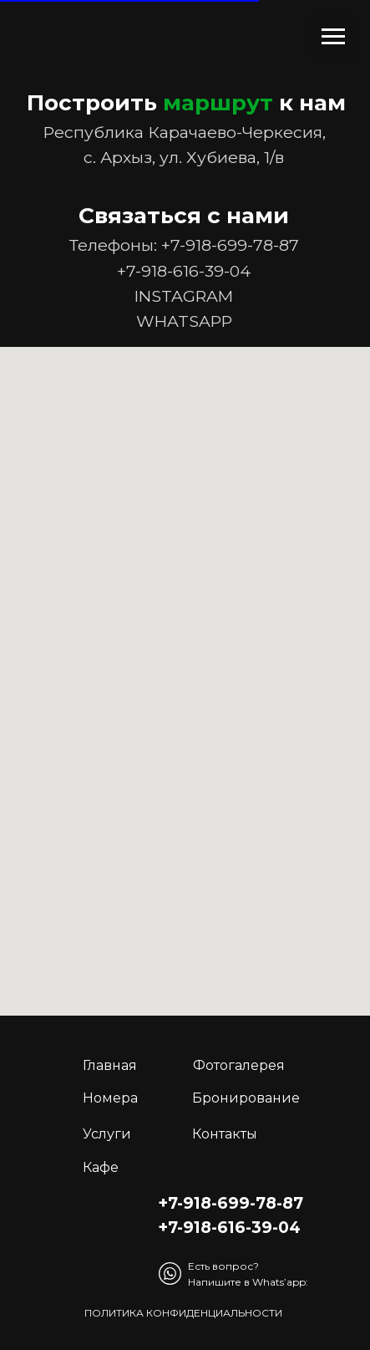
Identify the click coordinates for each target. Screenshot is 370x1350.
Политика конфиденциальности (183, 1313)
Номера (110, 1098)
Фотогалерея (239, 1065)
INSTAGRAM (183, 296)
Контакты (224, 1134)
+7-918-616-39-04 (184, 271)
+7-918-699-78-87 (230, 245)
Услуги (107, 1134)
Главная (110, 1065)
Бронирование (246, 1098)
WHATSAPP (184, 321)
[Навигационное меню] (333, 36)
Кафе (101, 1167)
